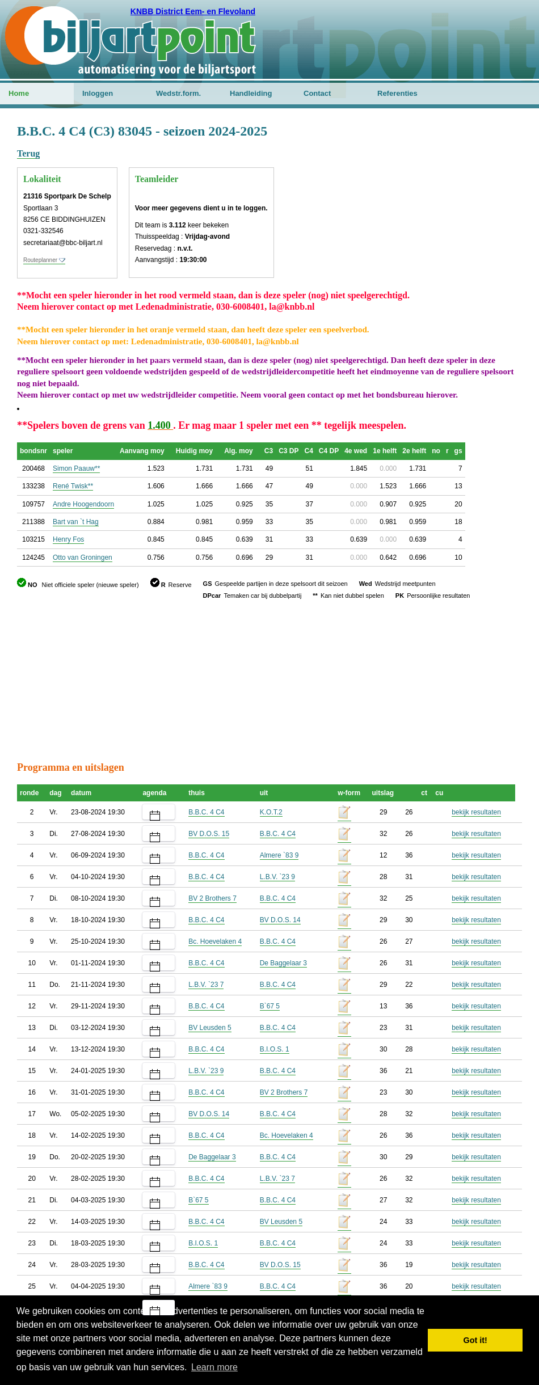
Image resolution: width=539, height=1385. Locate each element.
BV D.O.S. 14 (280, 920)
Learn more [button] (214, 1367)
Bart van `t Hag (76, 522)
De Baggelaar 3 (283, 963)
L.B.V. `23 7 (206, 985)
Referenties (397, 93)
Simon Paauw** (76, 468)
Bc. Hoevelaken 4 (215, 941)
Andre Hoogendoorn (83, 504)
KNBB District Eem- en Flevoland (192, 11)
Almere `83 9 (279, 855)
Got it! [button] (475, 1340)
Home (19, 93)
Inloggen (97, 93)
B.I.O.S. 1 (274, 1049)
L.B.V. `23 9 (277, 877)
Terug (28, 153)
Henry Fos (68, 539)
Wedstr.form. (178, 93)
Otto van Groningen (82, 557)
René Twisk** (73, 486)
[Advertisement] (454, 178)
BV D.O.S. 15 (208, 834)
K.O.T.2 (271, 812)
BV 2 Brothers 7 (212, 898)
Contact (317, 93)
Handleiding (251, 93)
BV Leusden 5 (209, 1028)
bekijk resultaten (476, 812)
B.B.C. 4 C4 (206, 812)
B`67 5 (270, 1006)
